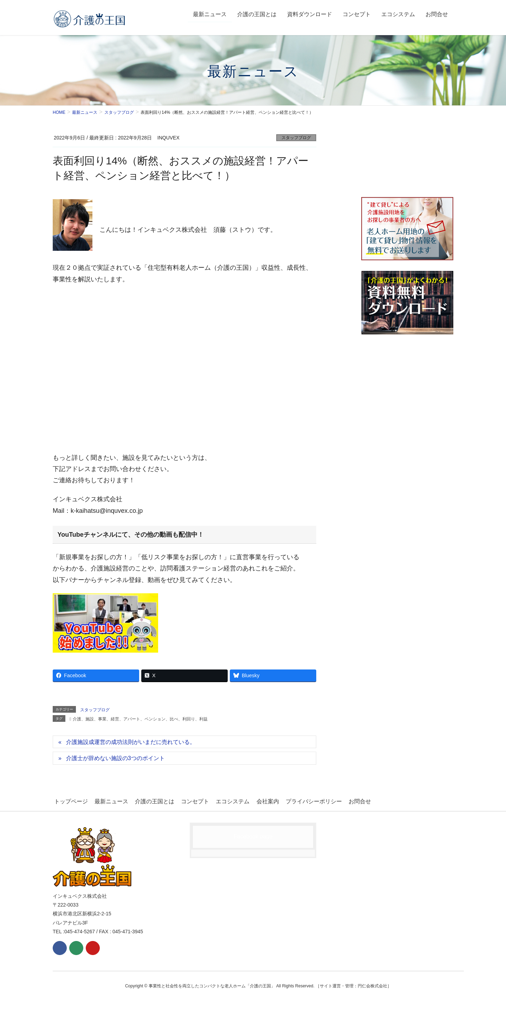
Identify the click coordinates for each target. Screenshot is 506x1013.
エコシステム (225, 801)
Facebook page (253, 835)
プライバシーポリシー (303, 801)
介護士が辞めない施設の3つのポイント (115, 758)
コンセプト (189, 801)
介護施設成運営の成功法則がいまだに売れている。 (130, 742)
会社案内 (259, 801)
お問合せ (348, 801)
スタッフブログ (296, 137)
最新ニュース (108, 801)
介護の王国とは (150, 801)
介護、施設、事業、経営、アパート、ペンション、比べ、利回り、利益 (140, 719)
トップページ (69, 801)
